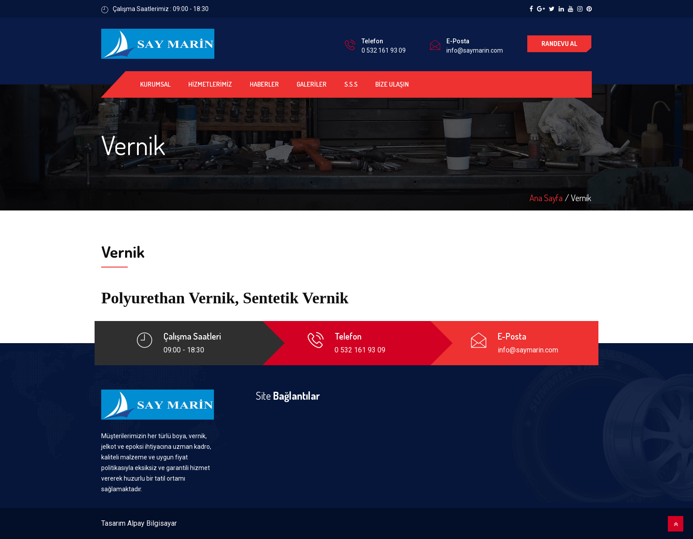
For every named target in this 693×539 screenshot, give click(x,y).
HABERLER (264, 84)
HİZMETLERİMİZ (210, 84)
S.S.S (351, 84)
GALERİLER (312, 84)
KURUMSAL (155, 84)
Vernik (581, 197)
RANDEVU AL (559, 43)
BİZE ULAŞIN (392, 84)
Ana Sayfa (546, 197)
